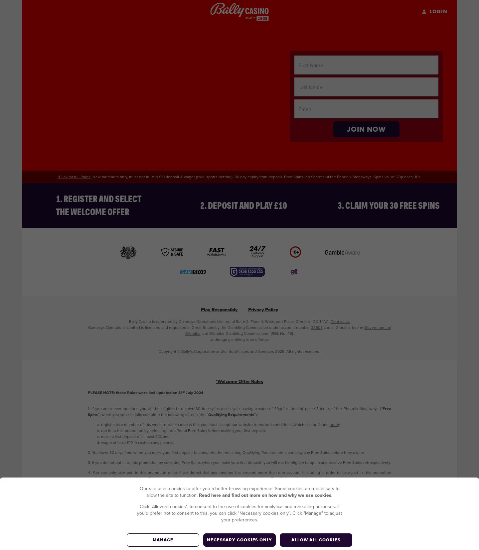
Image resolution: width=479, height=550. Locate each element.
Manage (163, 540)
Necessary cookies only (239, 540)
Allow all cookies (315, 540)
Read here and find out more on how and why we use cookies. (266, 495)
